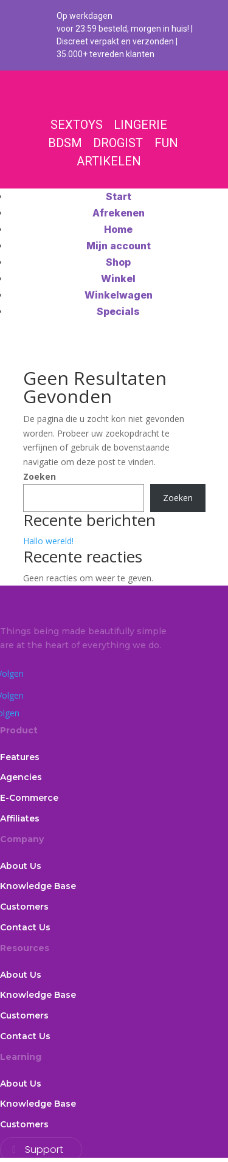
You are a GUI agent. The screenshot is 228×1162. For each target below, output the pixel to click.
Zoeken (39, 476)
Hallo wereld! (48, 541)
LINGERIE (140, 124)
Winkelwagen (119, 295)
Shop (118, 262)
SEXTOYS (76, 124)
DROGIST (118, 143)
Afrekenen (118, 213)
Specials (118, 311)
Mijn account (118, 246)
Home (118, 229)
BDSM (65, 143)
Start (118, 196)
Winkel (118, 278)
